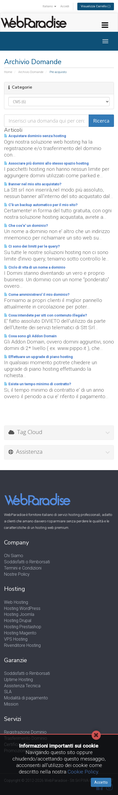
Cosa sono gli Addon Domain (30, 336)
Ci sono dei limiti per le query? (32, 246)
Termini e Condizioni (22, 568)
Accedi (64, 6)
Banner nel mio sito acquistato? (32, 184)
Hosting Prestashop (22, 626)
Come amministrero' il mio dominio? (37, 295)
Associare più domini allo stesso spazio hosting (46, 163)
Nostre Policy (17, 574)
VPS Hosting (15, 639)
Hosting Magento (20, 633)
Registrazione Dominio (25, 732)
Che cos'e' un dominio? (26, 226)
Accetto (101, 782)
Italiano (49, 6)
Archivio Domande (30, 72)
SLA (8, 691)
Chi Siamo (13, 555)
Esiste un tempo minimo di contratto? (37, 384)
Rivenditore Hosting (22, 645)
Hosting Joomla (19, 614)
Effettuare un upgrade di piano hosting (38, 357)
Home (8, 72)
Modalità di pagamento (26, 697)
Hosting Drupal (17, 620)
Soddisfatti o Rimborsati (27, 561)
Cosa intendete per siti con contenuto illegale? (45, 315)
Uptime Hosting (18, 679)
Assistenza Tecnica (22, 685)
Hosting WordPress (22, 608)
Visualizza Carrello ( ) (95, 6)
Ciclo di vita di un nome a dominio (34, 267)
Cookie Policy (83, 772)
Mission (11, 704)
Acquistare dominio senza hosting (35, 136)
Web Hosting (16, 602)
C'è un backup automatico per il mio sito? (41, 205)
